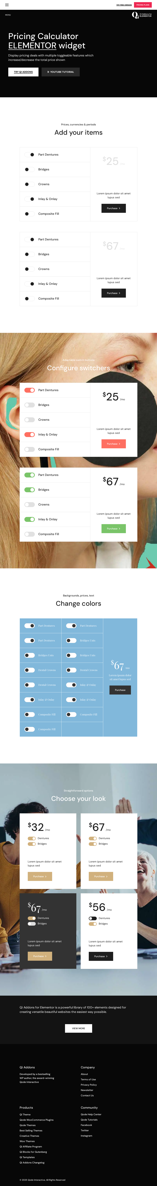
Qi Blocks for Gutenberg (33, 1152)
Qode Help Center (91, 1114)
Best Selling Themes (31, 1130)
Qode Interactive (36, 1180)
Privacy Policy (89, 1084)
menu (8, 15)
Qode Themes (28, 1125)
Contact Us (87, 1095)
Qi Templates (27, 1157)
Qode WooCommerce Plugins (37, 1119)
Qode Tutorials (89, 1119)
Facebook (86, 1125)
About (84, 1074)
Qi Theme (25, 1114)
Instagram (86, 1135)
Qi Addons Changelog (32, 1162)
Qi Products (7, 5)
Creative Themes (29, 1135)
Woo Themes (27, 1141)
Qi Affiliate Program (31, 1146)
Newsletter (87, 1090)
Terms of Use (88, 1079)
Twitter (85, 1130)
